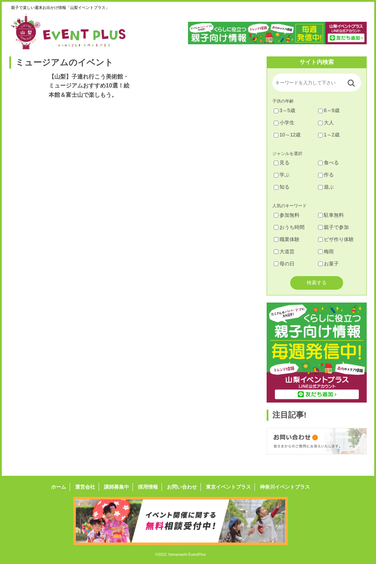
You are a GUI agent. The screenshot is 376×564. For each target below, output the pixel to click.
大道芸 (284, 251)
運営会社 (85, 487)
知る (282, 187)
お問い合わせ (182, 487)
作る (326, 175)
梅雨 (326, 251)
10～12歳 (287, 135)
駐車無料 (331, 215)
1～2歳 (329, 135)
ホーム (58, 487)
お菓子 (328, 263)
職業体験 (287, 239)
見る (282, 162)
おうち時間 (289, 227)
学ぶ (282, 175)
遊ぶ (326, 187)
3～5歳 (284, 110)
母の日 (284, 263)
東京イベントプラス (228, 487)
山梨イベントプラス (73, 31)
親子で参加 (333, 227)
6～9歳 (329, 110)
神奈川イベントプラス (285, 487)
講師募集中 (116, 487)
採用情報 (148, 487)
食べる (328, 162)
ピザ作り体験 (336, 239)
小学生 (284, 122)
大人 (326, 122)
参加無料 (287, 215)
